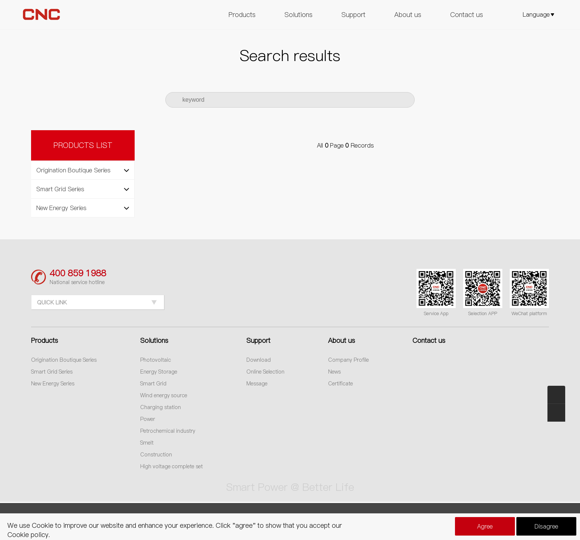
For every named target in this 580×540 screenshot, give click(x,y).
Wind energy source (164, 395)
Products (242, 14)
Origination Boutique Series (64, 360)
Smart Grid (153, 383)
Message (256, 383)
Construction (156, 454)
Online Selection (265, 371)
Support (353, 14)
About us (407, 14)
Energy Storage (158, 371)
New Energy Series (52, 383)
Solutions (298, 14)
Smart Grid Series (51, 371)
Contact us (466, 14)
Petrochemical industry (167, 431)
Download (258, 360)
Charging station (160, 407)
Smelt (147, 442)
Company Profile (348, 360)
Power (147, 419)
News (334, 371)
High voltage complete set (171, 466)
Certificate (340, 383)
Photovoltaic (155, 360)
